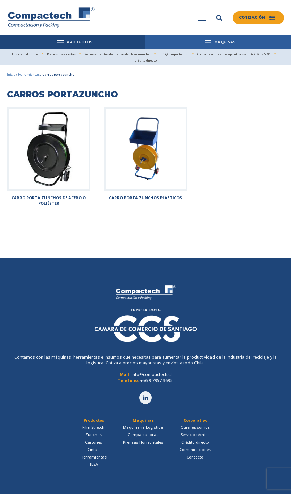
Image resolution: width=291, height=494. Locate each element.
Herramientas (29, 74)
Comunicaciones (195, 449)
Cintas (93, 449)
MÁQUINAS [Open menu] (220, 42)
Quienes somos (195, 427)
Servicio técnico (195, 434)
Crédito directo (195, 442)
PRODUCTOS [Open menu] (74, 42)
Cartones (93, 442)
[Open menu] (202, 18)
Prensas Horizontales (143, 442)
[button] (258, 17)
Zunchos (93, 434)
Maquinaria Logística (143, 427)
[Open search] (219, 17)
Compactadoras (143, 434)
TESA (93, 464)
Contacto (194, 457)
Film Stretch (93, 427)
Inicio (11, 74)
